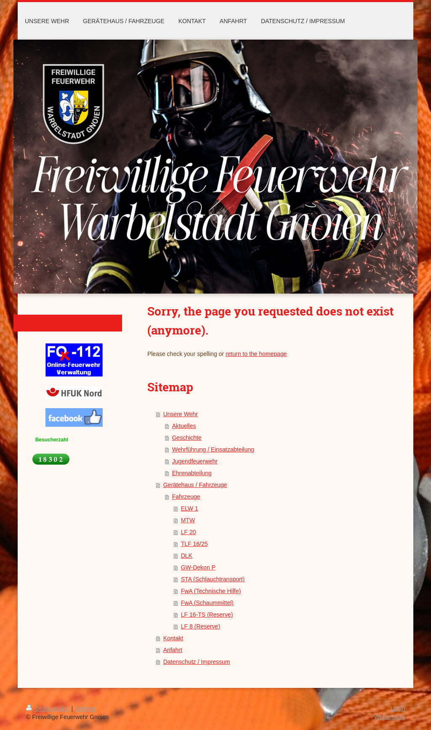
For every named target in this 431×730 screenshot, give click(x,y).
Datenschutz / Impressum (196, 661)
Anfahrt (172, 650)
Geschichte (187, 437)
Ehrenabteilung (192, 473)
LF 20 (188, 532)
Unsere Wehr (180, 414)
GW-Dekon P (198, 567)
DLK (186, 555)
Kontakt (173, 638)
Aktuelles (184, 425)
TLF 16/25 (194, 543)
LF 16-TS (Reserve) (207, 614)
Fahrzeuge (186, 496)
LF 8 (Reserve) (200, 626)
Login (398, 708)
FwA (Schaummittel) (207, 602)
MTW (188, 520)
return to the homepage (256, 353)
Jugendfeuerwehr (195, 461)
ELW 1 (189, 508)
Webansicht (389, 717)
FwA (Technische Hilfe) (211, 591)
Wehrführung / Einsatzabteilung (213, 449)
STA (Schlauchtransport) (213, 579)
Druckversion (48, 708)
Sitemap (85, 708)
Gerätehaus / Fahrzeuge (195, 484)
